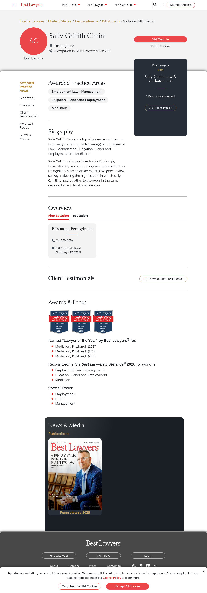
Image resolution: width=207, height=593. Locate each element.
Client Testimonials (29, 114)
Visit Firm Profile (161, 108)
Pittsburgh (111, 21)
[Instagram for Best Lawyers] (141, 566)
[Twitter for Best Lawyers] (155, 566)
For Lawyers (95, 5)
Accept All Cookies (127, 586)
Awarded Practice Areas (27, 87)
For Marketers (123, 5)
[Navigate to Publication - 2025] (75, 476)
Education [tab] (80, 216)
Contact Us (114, 566)
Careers (73, 566)
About (54, 566)
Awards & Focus (27, 125)
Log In (148, 555)
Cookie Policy (112, 577)
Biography (27, 98)
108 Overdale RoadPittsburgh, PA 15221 (68, 250)
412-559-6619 (64, 240)
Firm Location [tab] (58, 216)
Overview (27, 105)
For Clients (69, 5)
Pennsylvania (86, 21)
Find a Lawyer (32, 21)
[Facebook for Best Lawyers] (134, 566)
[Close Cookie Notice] (203, 571)
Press (92, 566)
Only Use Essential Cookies (79, 586)
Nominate (103, 555)
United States (59, 21)
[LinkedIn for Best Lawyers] (148, 566)
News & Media (25, 136)
